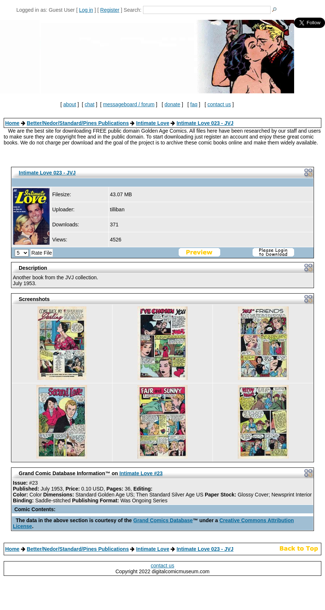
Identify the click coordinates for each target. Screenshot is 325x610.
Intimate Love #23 (141, 473)
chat (89, 104)
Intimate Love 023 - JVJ (204, 123)
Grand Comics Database (163, 520)
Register (109, 10)
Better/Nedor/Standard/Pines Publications (78, 123)
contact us (219, 104)
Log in (86, 10)
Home (12, 123)
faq (193, 104)
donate (172, 104)
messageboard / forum (128, 104)
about (69, 104)
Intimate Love (152, 123)
